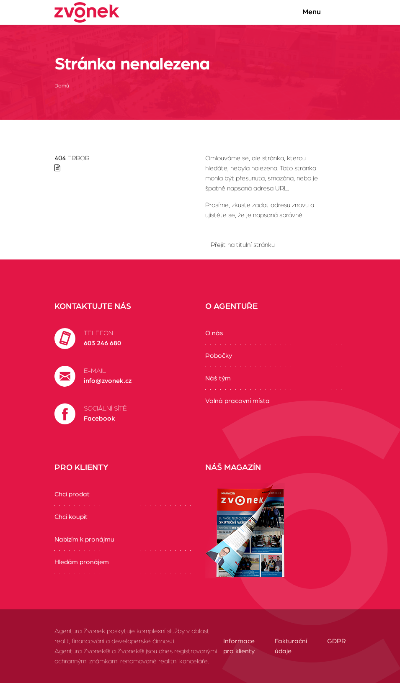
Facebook (99, 418)
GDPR (336, 641)
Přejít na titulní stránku (243, 244)
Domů (61, 86)
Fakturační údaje (291, 646)
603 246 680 (102, 343)
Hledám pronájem (81, 562)
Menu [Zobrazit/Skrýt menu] (319, 12)
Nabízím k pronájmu (84, 539)
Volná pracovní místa (237, 401)
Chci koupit (71, 517)
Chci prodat (72, 494)
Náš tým (218, 378)
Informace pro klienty (239, 646)
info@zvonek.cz (108, 380)
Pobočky (218, 355)
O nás (214, 333)
